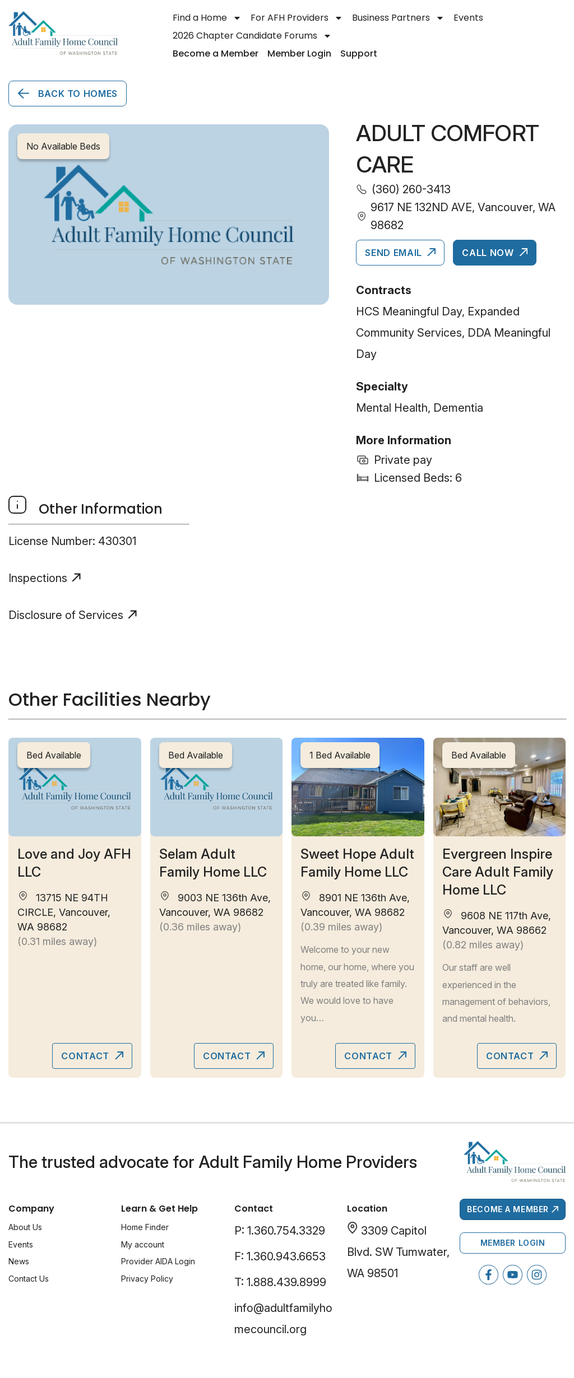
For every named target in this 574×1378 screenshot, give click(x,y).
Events (468, 17)
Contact (86, 1056)
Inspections (37, 578)
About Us (25, 1227)
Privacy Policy (147, 1278)
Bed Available (53, 755)
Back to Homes (76, 93)
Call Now (489, 252)
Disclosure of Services (65, 615)
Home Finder (145, 1227)
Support (358, 53)
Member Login (299, 53)
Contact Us (28, 1278)
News (18, 1261)
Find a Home (207, 18)
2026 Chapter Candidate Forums (252, 36)
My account (142, 1244)
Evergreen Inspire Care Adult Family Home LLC (497, 872)
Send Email (394, 252)
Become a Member (215, 53)
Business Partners (398, 18)
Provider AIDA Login (158, 1261)
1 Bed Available (340, 755)
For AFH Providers (297, 18)
